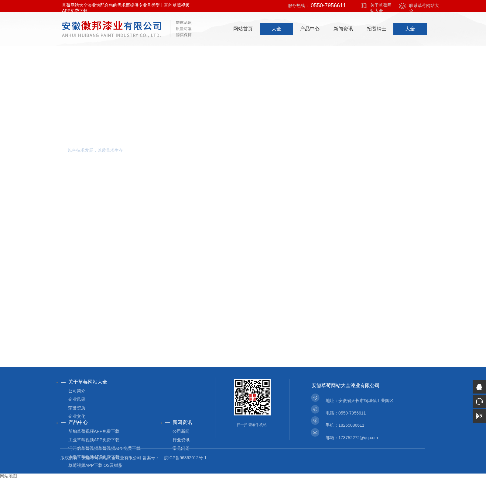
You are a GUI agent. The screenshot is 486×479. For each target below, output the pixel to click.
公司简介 (76, 390)
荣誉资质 (76, 407)
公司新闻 (181, 431)
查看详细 (93, 228)
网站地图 (8, 476)
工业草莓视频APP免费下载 (93, 439)
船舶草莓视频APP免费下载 (93, 431)
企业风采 (76, 399)
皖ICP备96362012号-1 (185, 457)
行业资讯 (181, 439)
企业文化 (76, 416)
